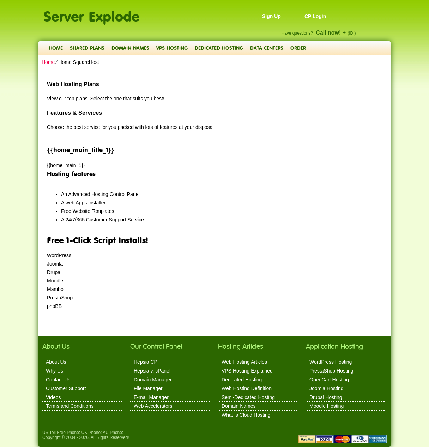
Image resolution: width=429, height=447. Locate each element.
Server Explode (91, 12)
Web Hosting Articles (244, 362)
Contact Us (58, 379)
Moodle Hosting (326, 406)
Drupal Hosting (325, 397)
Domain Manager (152, 379)
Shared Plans (87, 48)
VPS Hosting (172, 48)
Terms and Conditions (69, 406)
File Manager (148, 388)
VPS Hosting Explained (247, 371)
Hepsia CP (145, 362)
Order (298, 48)
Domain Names (130, 48)
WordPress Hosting (330, 362)
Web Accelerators (153, 406)
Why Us (54, 371)
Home (56, 48)
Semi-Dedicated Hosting (248, 397)
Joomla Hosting (326, 388)
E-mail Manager (151, 397)
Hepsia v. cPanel (152, 371)
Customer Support (66, 388)
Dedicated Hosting (219, 48)
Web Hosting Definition (247, 388)
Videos (53, 397)
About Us (56, 362)
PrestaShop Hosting (331, 371)
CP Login (315, 16)
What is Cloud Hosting (246, 415)
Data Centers (266, 48)
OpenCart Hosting (329, 379)
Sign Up (271, 16)
